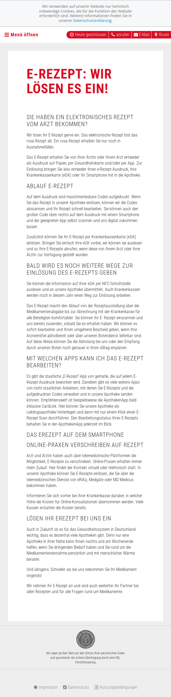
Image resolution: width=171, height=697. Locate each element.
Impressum (45, 687)
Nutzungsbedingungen (115, 687)
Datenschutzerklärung (92, 20)
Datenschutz (76, 687)
